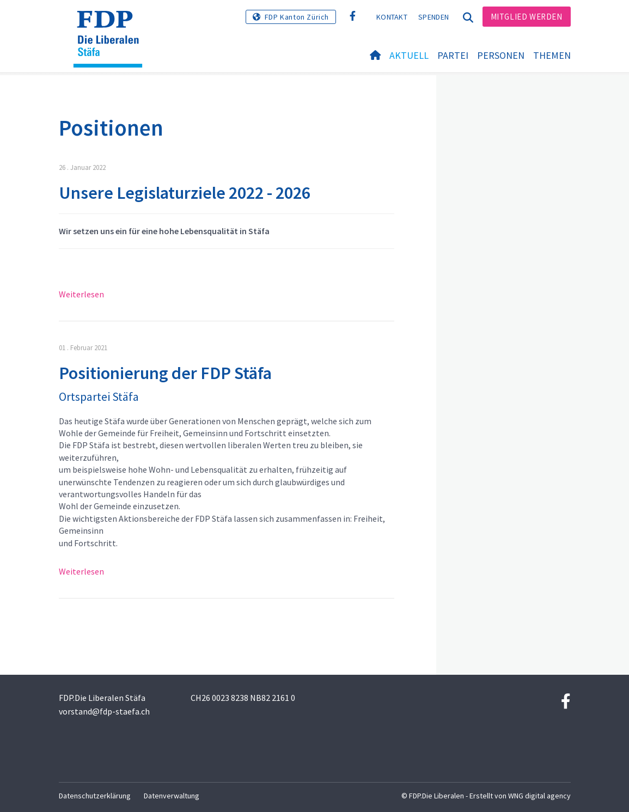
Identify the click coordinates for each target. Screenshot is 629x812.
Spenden (433, 17)
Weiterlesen (81, 294)
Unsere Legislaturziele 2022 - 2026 (184, 193)
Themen (552, 55)
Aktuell (409, 55)
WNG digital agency (539, 796)
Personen (500, 55)
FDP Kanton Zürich (297, 17)
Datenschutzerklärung (95, 796)
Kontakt (391, 17)
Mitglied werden (527, 16)
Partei (452, 55)
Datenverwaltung (171, 796)
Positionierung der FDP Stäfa (165, 373)
